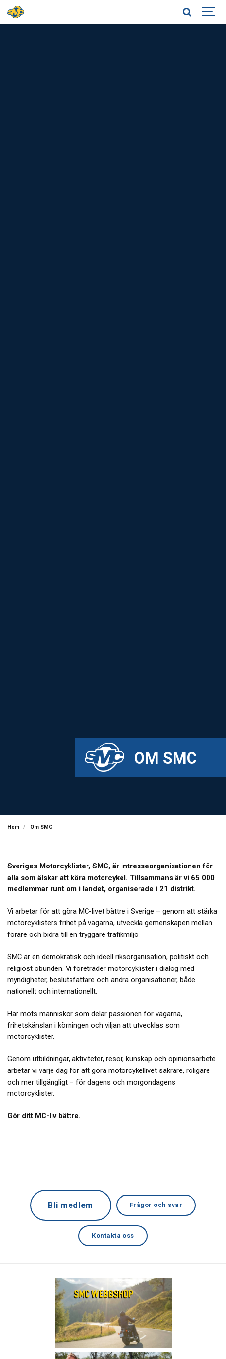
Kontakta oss (113, 1235)
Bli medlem (70, 1205)
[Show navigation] (209, 12)
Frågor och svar (156, 1204)
